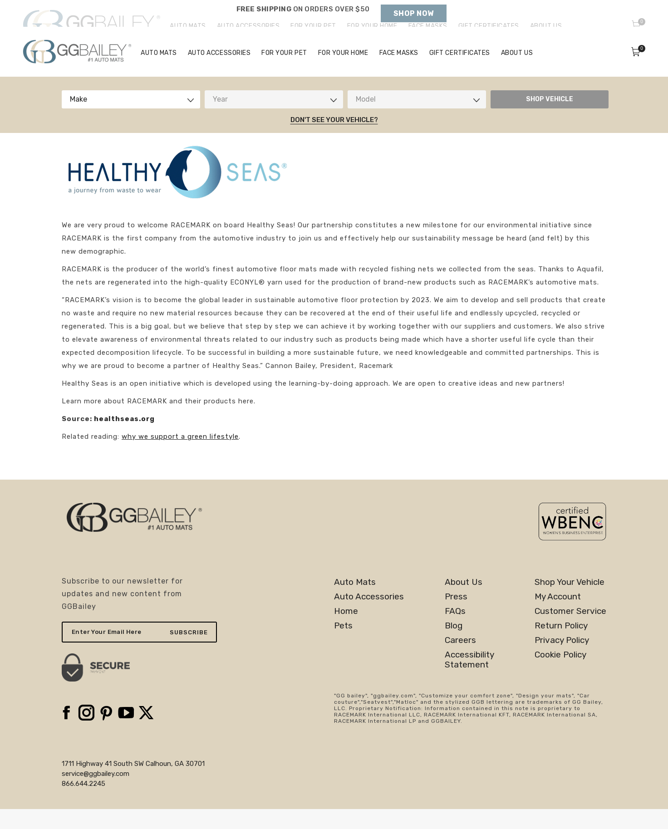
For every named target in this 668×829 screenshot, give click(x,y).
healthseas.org (124, 439)
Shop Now (413, 13)
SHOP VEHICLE (549, 119)
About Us (463, 602)
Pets (343, 646)
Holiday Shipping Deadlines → (303, 18)
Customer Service (570, 631)
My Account (558, 617)
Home (346, 631)
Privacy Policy (562, 660)
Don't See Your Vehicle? (334, 140)
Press (456, 617)
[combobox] (131, 119)
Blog (453, 646)
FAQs (455, 631)
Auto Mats (355, 602)
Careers (460, 660)
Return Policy (561, 646)
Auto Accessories (369, 617)
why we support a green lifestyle (180, 456)
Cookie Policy (560, 675)
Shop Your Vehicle (569, 602)
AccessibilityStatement (469, 680)
